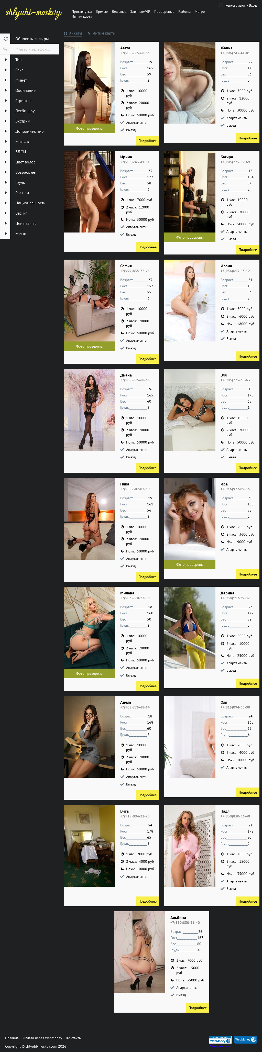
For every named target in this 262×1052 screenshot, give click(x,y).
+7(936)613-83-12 (235, 271)
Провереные (164, 11)
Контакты (73, 1038)
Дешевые (119, 11)
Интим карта (82, 16)
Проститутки (82, 11)
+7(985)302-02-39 (135, 489)
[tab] (73, 33)
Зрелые (102, 11)
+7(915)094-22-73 (135, 816)
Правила (12, 1038)
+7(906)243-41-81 (235, 53)
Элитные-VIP (140, 11)
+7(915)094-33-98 (235, 707)
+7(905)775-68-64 (135, 707)
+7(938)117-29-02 (235, 598)
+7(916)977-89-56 (235, 489)
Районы (184, 11)
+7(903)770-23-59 (135, 598)
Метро (200, 11)
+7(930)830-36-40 (235, 816)
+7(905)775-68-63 (135, 53)
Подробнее (147, 140)
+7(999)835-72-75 (135, 271)
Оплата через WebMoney (42, 1038)
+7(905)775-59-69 (235, 162)
